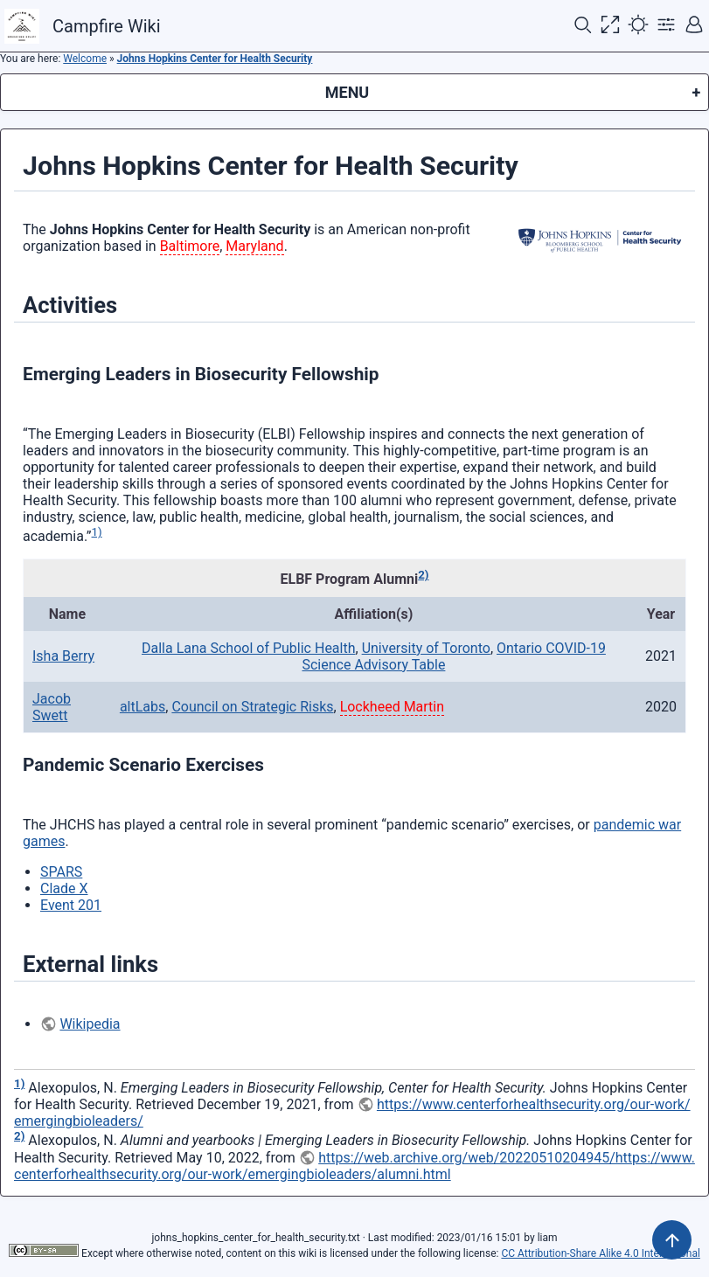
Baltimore (190, 246)
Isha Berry (63, 656)
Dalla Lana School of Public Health (249, 648)
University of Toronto (426, 648)
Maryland (254, 246)
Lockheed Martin (392, 706)
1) (97, 531)
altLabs (142, 706)
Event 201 (70, 905)
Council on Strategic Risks (252, 706)
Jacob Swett (51, 707)
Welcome (85, 58)
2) (423, 574)
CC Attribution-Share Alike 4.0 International (600, 1253)
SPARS (61, 872)
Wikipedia (89, 1024)
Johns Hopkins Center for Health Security (215, 58)
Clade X (64, 888)
